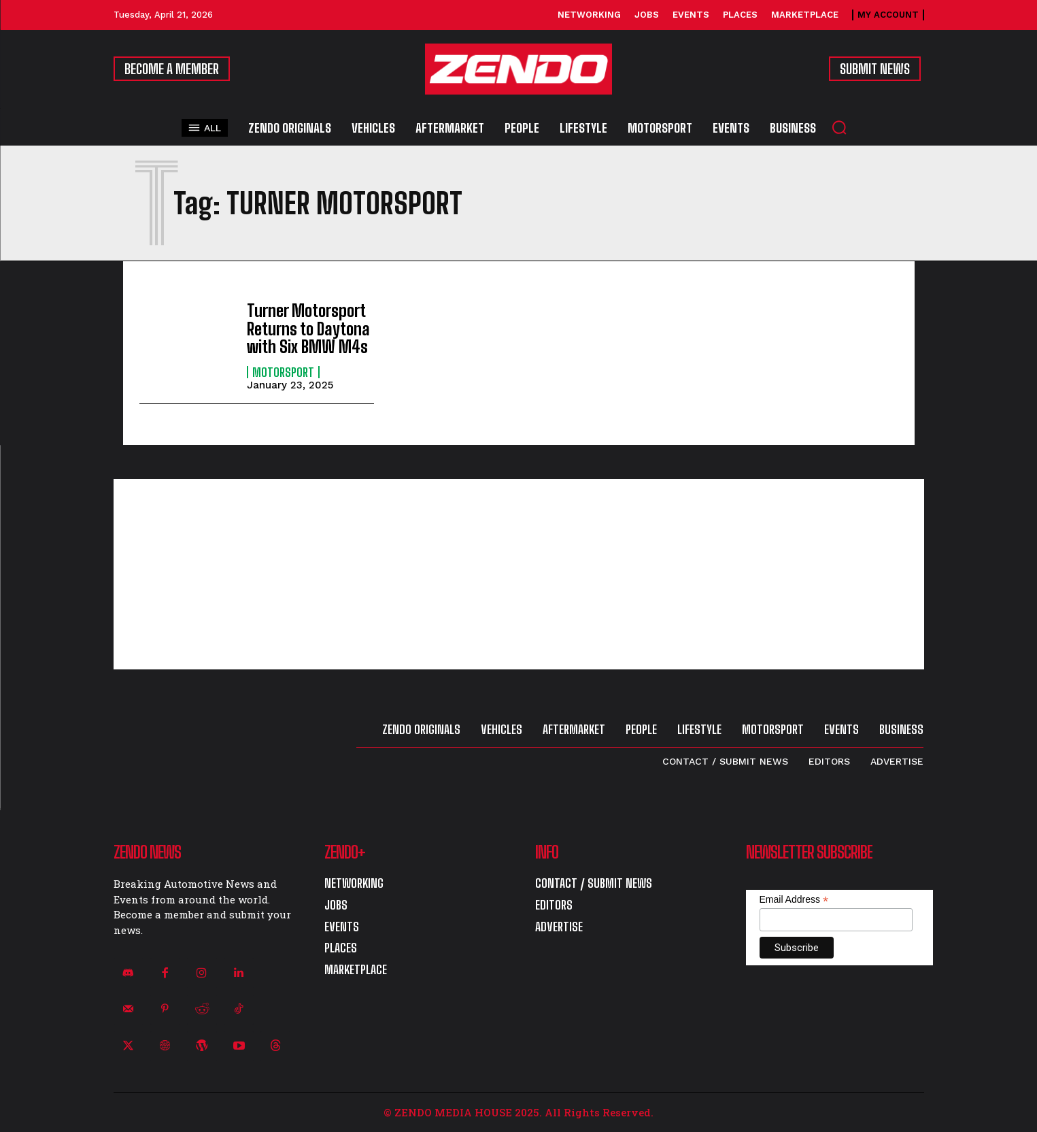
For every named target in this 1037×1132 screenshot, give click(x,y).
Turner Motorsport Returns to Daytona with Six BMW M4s (308, 328)
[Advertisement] (519, 574)
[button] (839, 127)
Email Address (794, 899)
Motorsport (283, 372)
